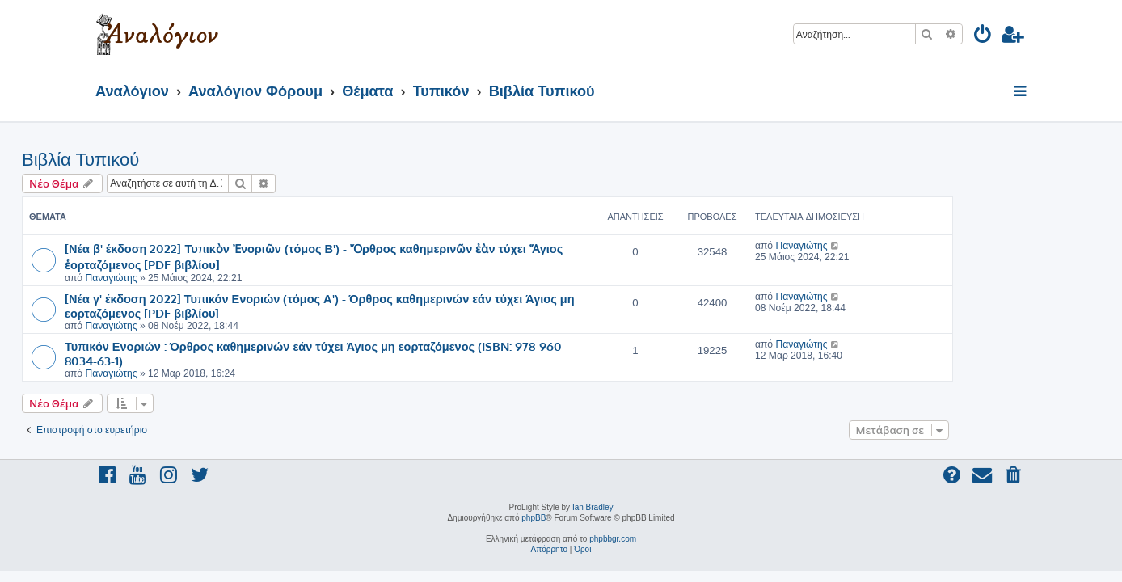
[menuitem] (983, 36)
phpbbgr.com (612, 538)
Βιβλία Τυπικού (154, 160)
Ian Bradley (593, 507)
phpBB (533, 517)
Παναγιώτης (184, 278)
